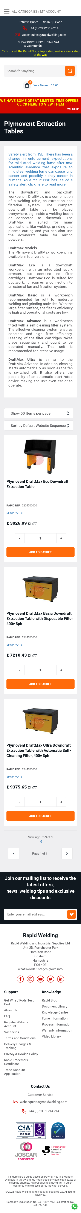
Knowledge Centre (55, 1012)
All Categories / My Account (32, 12)
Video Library (51, 1036)
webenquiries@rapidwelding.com (44, 34)
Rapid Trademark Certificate (16, 1062)
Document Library (54, 1006)
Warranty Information (57, 1030)
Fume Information (54, 1018)
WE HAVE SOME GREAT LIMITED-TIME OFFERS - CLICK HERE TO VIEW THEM (40, 102)
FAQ (7, 1016)
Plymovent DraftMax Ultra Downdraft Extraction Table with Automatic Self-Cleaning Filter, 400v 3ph (38, 750)
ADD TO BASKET (40, 552)
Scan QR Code (52, 22)
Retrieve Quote (28, 22)
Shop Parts (14, 512)
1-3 (40, 841)
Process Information (56, 1024)
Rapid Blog (49, 1000)
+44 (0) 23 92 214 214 (43, 28)
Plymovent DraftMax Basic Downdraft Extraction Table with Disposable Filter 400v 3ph (39, 618)
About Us (10, 1010)
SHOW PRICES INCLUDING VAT (38, 42)
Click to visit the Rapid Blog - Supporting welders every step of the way (40, 53)
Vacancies (11, 1032)
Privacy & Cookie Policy (21, 1054)
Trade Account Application (14, 1072)
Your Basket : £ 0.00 (46, 85)
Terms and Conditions (20, 1038)
